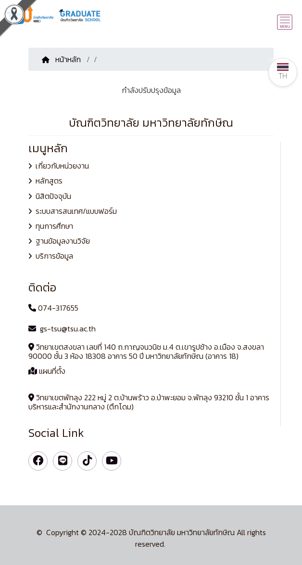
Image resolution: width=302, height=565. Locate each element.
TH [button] (283, 71)
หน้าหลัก (62, 59)
